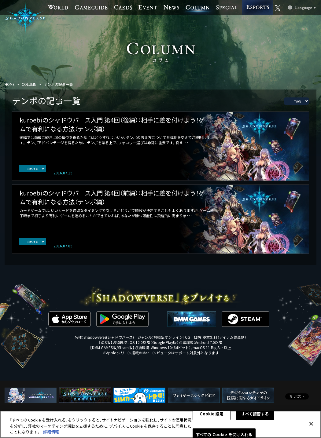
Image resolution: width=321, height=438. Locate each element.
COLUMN (29, 84)
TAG (297, 101)
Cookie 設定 (211, 414)
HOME (10, 84)
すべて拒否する (255, 414)
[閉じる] (311, 424)
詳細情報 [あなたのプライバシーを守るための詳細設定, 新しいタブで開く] (51, 432)
